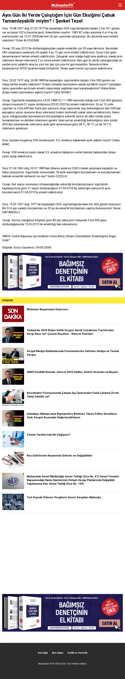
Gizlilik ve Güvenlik (77, 653)
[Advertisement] (62, 553)
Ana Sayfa (43, 653)
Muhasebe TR (45, 663)
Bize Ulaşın (57, 653)
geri (5, 5)
